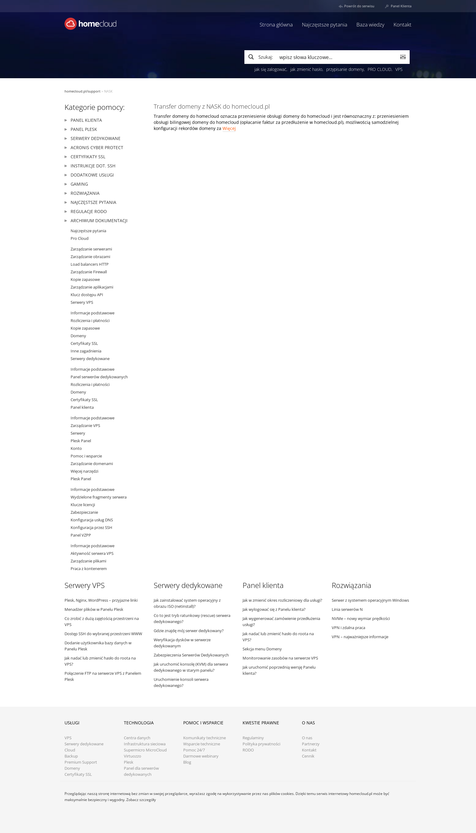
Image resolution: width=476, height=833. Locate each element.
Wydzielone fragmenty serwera (99, 497)
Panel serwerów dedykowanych (99, 377)
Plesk (128, 762)
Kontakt (402, 24)
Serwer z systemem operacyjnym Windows (370, 600)
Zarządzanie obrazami (90, 256)
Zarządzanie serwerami (91, 249)
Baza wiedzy (370, 24)
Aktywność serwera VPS (92, 553)
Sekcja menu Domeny (262, 649)
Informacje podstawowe (92, 313)
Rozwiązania (85, 193)
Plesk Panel (81, 440)
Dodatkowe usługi (92, 175)
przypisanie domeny (345, 69)
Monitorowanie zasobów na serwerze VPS (280, 658)
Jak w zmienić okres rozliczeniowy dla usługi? (282, 600)
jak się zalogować (270, 69)
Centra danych (137, 737)
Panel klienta (86, 120)
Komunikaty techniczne (204, 737)
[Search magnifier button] (260, 57)
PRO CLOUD (379, 69)
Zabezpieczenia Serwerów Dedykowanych (191, 655)
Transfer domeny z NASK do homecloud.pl (212, 106)
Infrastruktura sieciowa (145, 744)
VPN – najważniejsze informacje (360, 636)
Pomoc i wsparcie (86, 456)
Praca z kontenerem (89, 568)
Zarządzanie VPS (85, 425)
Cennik (308, 756)
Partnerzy (311, 744)
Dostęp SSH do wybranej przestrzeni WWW (103, 633)
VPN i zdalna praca (348, 627)
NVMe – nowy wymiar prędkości (361, 618)
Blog (187, 762)
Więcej (229, 128)
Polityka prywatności (261, 744)
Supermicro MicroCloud (145, 750)
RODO (248, 750)
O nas (307, 737)
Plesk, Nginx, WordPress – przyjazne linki (101, 600)
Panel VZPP (81, 535)
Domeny (78, 335)
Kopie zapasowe (85, 279)
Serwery (78, 433)
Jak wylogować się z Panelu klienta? (274, 609)
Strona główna (276, 24)
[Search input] (336, 57)
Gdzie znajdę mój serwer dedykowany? (189, 630)
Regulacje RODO (89, 211)
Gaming (79, 184)
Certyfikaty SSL (88, 156)
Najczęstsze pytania (324, 24)
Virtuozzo (132, 756)
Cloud (70, 750)
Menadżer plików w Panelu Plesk (94, 609)
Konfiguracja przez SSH (91, 527)
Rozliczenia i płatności (90, 320)
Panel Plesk (84, 129)
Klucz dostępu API (87, 294)
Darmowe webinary (201, 756)
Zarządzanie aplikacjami (92, 287)
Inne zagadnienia (86, 351)
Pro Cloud (80, 238)
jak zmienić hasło (306, 69)
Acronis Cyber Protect (97, 147)
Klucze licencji (83, 504)
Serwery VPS (82, 302)
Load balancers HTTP (90, 264)
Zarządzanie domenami (92, 463)
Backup (71, 756)
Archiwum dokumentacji (99, 220)
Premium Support (81, 762)
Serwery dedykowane (96, 138)
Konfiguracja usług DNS (92, 520)
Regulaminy (253, 737)
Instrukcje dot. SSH (93, 166)
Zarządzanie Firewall (89, 272)
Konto (76, 448)
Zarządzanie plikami (88, 561)
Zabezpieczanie (84, 512)
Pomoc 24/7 (194, 750)
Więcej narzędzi (84, 471)
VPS (399, 69)
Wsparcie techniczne (201, 744)
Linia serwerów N (347, 609)
